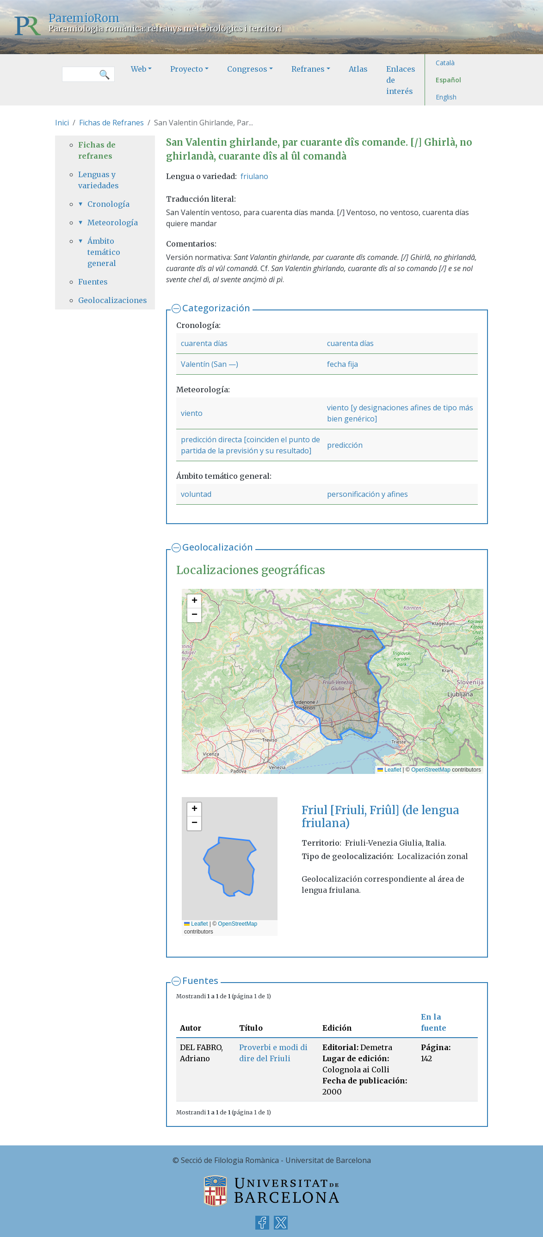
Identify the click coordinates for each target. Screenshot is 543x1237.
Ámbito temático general (103, 252)
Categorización (216, 308)
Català (445, 62)
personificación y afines (367, 494)
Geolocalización (217, 547)
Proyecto (186, 69)
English (446, 97)
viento (192, 413)
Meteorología (109, 222)
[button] (194, 601)
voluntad (196, 494)
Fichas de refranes (97, 150)
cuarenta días (204, 343)
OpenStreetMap (430, 770)
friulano (254, 176)
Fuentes (200, 980)
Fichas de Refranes (111, 123)
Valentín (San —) (209, 364)
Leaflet (389, 770)
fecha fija (342, 364)
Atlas (358, 69)
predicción (345, 445)
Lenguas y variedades (98, 180)
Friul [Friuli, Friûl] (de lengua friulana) (380, 817)
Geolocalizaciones (105, 300)
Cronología (108, 204)
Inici (62, 123)
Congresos (247, 69)
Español (448, 79)
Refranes (308, 69)
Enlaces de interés (400, 80)
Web (138, 69)
